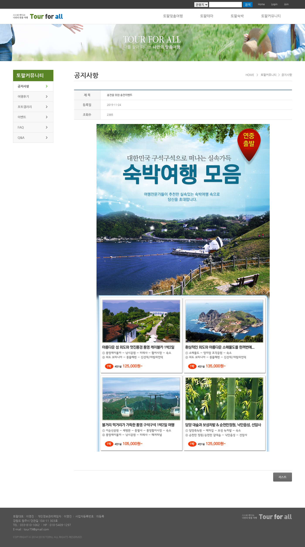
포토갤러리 (25, 106)
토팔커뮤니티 (271, 16)
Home (261, 4)
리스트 (282, 477)
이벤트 (22, 117)
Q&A (21, 137)
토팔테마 (206, 16)
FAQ (21, 127)
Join (286, 4)
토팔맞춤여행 (173, 16)
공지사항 (23, 86)
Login (274, 4)
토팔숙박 (237, 16)
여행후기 (23, 96)
